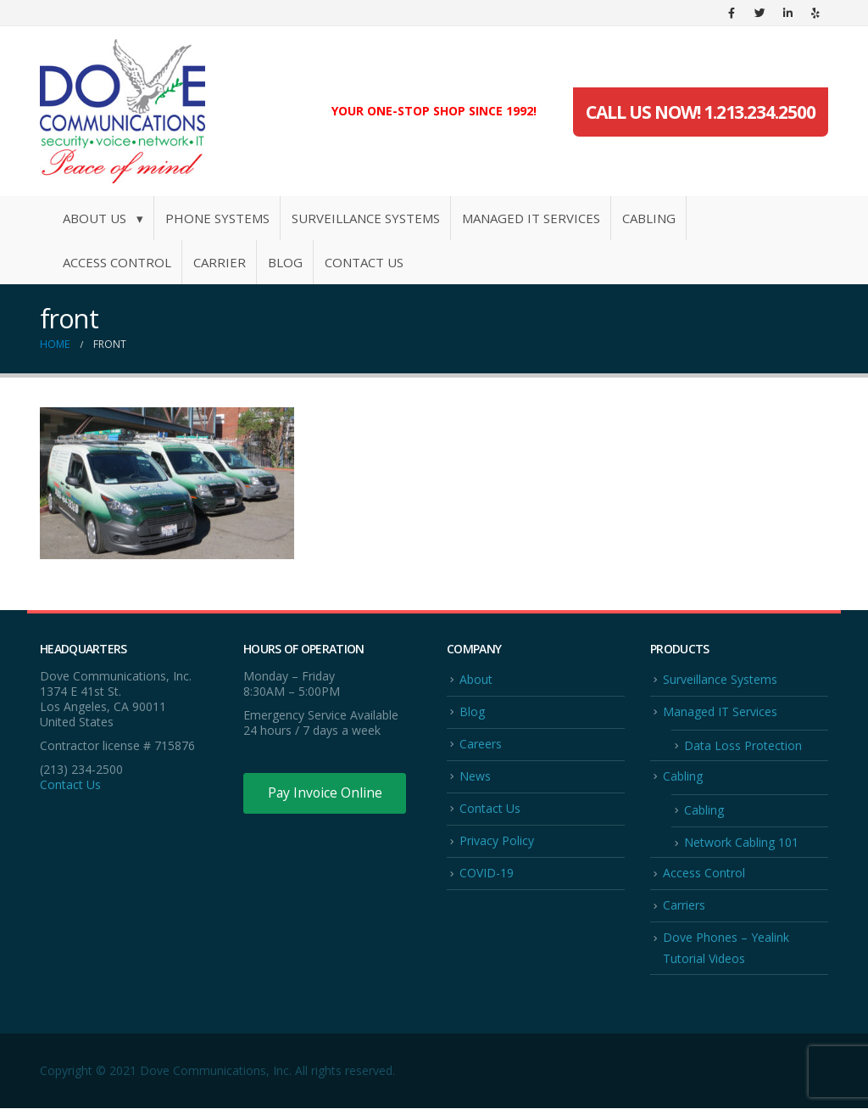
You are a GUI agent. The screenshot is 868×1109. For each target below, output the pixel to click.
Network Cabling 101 (741, 843)
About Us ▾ (103, 218)
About (475, 679)
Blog (285, 262)
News (475, 776)
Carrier (219, 262)
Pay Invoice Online (326, 793)
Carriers (684, 906)
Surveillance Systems (366, 218)
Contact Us (364, 262)
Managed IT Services (531, 218)
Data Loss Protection (743, 745)
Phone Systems (217, 218)
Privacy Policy (496, 841)
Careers (480, 744)
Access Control (117, 262)
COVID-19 (486, 873)
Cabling (649, 218)
